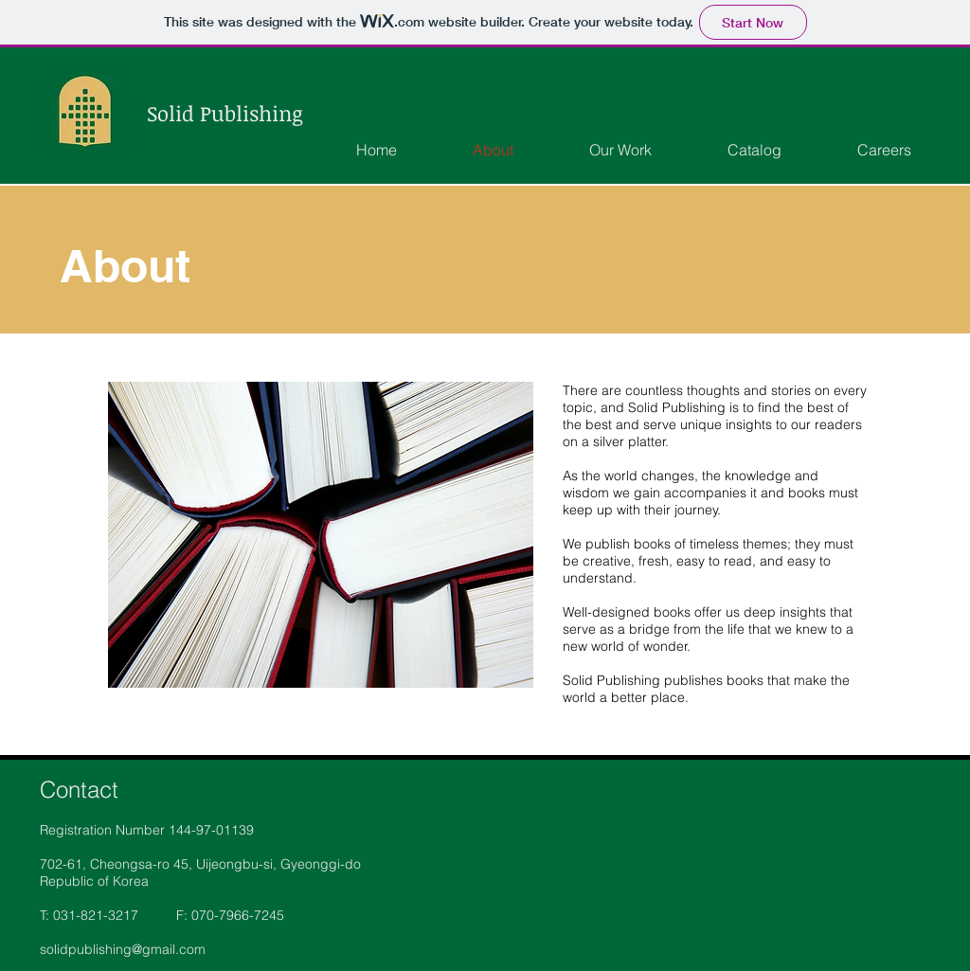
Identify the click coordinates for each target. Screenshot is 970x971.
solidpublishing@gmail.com (123, 949)
